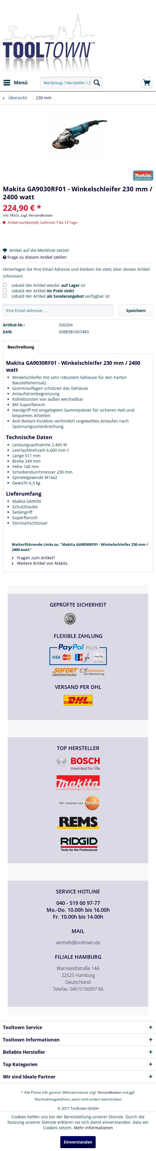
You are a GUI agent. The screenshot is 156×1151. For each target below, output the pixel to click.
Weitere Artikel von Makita (40, 563)
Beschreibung (20, 347)
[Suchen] (97, 82)
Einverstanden (78, 1142)
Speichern (136, 310)
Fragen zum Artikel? (33, 557)
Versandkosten (109, 1092)
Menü (15, 82)
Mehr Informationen (93, 1127)
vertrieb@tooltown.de (78, 942)
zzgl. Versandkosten (37, 215)
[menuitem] (15, 82)
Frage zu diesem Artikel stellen (35, 257)
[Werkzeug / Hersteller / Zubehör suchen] (72, 82)
